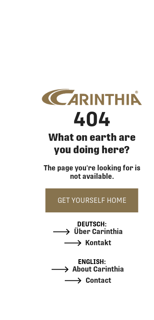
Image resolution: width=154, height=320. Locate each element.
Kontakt (88, 242)
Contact (87, 280)
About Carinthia (88, 269)
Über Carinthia (88, 231)
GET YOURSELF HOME (92, 200)
